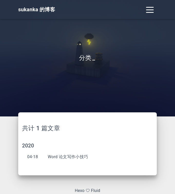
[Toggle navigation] (150, 9)
